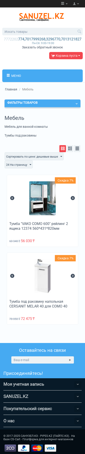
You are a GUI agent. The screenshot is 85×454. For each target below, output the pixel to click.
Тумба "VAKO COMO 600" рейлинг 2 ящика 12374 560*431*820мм (38, 226)
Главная (11, 89)
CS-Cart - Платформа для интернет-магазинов (41, 439)
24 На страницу (18, 165)
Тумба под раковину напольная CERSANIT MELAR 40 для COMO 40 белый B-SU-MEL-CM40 (38, 306)
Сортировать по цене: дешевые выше (34, 156)
